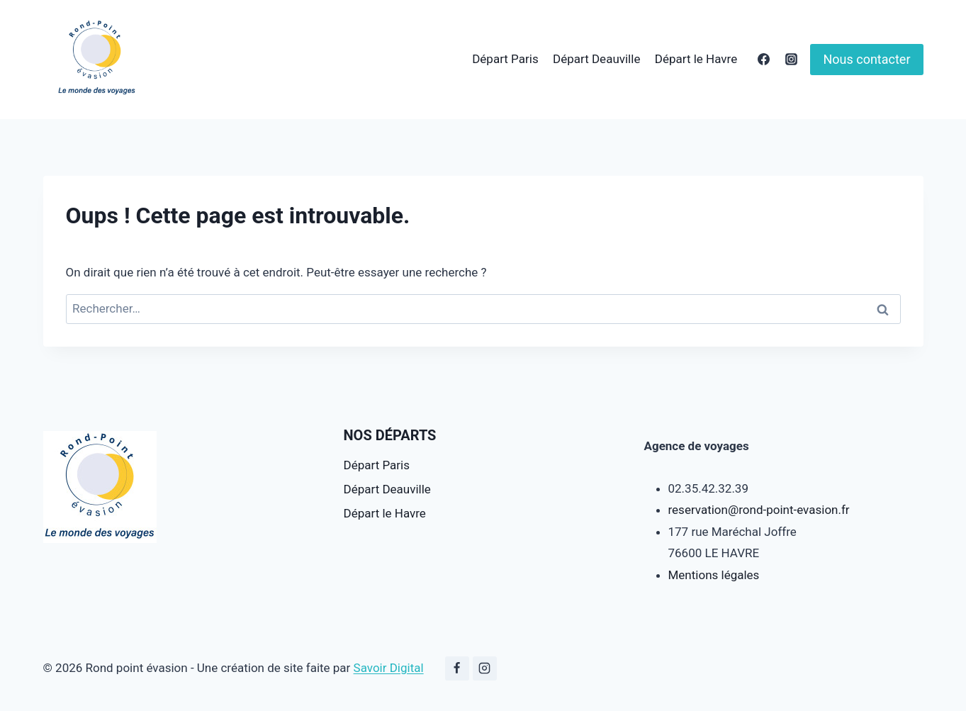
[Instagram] (791, 59)
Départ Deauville (596, 59)
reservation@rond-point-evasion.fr (759, 510)
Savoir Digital (389, 668)
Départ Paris (505, 59)
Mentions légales (714, 575)
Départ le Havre (696, 59)
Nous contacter (866, 59)
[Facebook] (763, 59)
